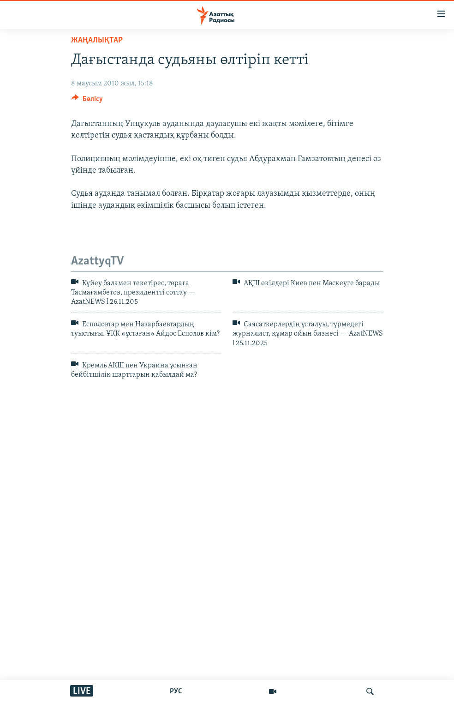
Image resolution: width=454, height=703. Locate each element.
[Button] (87, 101)
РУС (176, 691)
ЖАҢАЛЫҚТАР (97, 40)
